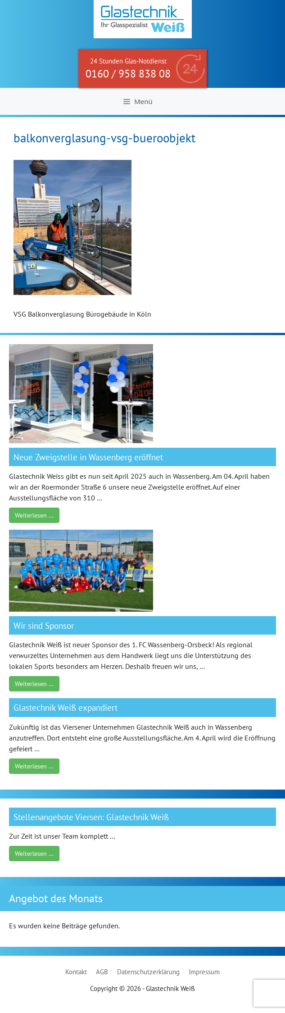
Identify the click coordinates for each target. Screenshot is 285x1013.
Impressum (204, 972)
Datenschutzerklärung (148, 972)
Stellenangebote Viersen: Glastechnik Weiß (91, 816)
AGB (102, 972)
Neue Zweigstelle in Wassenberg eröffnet (88, 457)
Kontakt (76, 972)
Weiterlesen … (34, 515)
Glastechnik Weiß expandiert (66, 707)
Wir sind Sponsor (44, 625)
